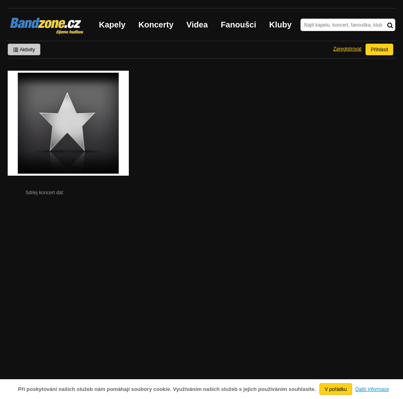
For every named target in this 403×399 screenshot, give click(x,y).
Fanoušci (238, 24)
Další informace (372, 389)
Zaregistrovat (347, 49)
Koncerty (156, 24)
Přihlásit (379, 49)
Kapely (112, 24)
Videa (197, 24)
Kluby (280, 24)
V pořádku (336, 389)
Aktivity (24, 49)
